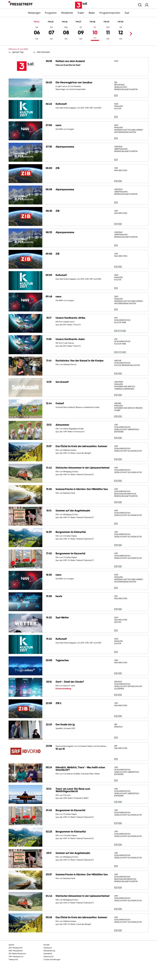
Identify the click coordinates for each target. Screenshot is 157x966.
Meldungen (34, 12)
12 (121, 33)
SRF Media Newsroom (17, 954)
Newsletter (48, 954)
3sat (126, 12)
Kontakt (47, 945)
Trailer (80, 12)
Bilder (92, 12)
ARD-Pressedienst (16, 951)
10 (95, 32)
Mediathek (67, 12)
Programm (51, 12)
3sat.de (11, 945)
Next (130, 33)
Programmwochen (109, 12)
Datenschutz (48, 957)
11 (108, 33)
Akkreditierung (49, 951)
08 (66, 33)
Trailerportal (13, 960)
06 (36, 33)
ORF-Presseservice (16, 957)
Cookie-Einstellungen (52, 960)
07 (51, 33)
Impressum (48, 948)
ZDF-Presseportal (15, 948)
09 (80, 33)
